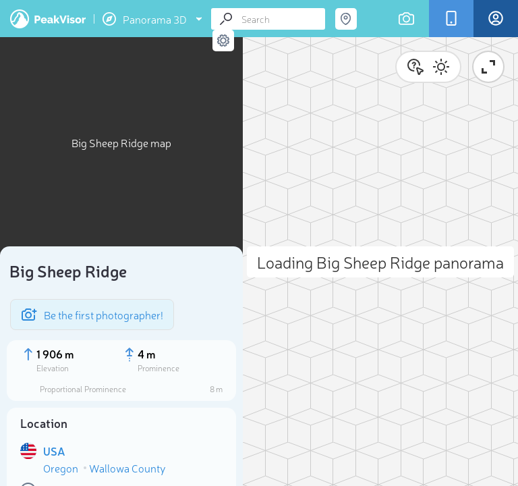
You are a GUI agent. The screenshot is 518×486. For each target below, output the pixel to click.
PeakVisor (48, 18)
